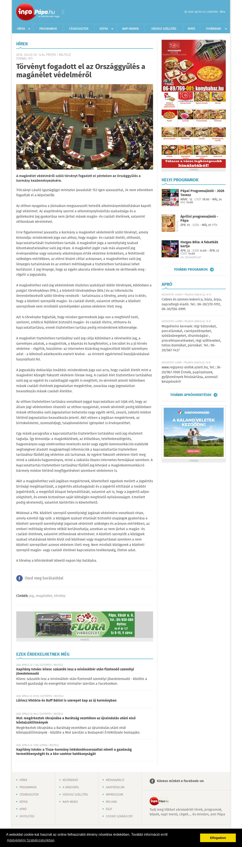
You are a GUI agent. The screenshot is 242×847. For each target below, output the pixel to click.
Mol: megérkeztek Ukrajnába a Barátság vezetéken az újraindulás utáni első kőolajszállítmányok (76, 720)
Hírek (21, 28)
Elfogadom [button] (218, 838)
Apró (191, 28)
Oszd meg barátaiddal (44, 578)
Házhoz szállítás (163, 28)
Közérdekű (70, 780)
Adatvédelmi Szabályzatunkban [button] (31, 840)
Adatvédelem (115, 787)
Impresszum (114, 794)
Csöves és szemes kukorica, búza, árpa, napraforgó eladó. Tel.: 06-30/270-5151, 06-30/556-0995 (192, 304)
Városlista (63, 12)
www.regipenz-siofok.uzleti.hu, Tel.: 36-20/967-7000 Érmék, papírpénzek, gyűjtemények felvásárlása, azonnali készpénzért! (191, 374)
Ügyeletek (26, 816)
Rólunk (111, 802)
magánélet (44, 596)
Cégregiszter (79, 28)
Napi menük (130, 28)
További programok (191, 269)
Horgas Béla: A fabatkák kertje (199, 244)
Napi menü (70, 802)
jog (31, 596)
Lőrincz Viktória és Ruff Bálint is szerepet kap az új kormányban (66, 700)
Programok (48, 28)
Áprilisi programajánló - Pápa (199, 218)
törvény (59, 596)
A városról (71, 787)
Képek (104, 28)
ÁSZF (109, 809)
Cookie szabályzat (119, 816)
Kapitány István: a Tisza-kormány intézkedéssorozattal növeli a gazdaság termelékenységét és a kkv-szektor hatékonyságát (74, 752)
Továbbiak (213, 28)
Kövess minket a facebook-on (180, 781)
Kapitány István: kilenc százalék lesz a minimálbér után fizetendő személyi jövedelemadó (75, 671)
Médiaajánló (115, 780)
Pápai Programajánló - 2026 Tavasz (202, 193)
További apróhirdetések (190, 395)
